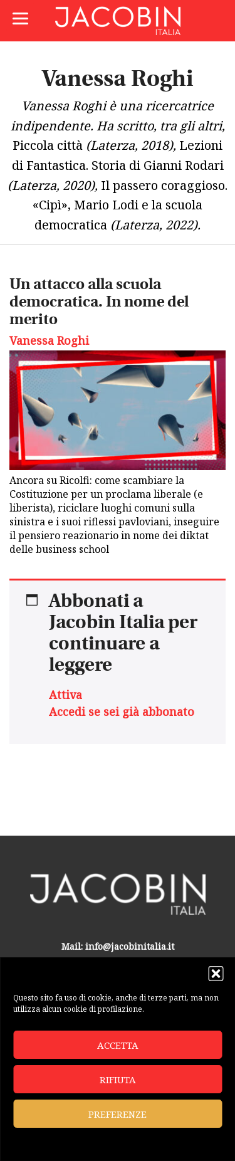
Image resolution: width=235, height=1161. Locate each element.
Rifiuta (118, 1079)
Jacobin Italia (117, 20)
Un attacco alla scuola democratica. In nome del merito (99, 303)
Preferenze (117, 1114)
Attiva (65, 694)
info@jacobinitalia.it (129, 946)
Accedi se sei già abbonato (121, 711)
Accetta (117, 1045)
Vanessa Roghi (49, 340)
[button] (215, 973)
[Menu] (20, 17)
